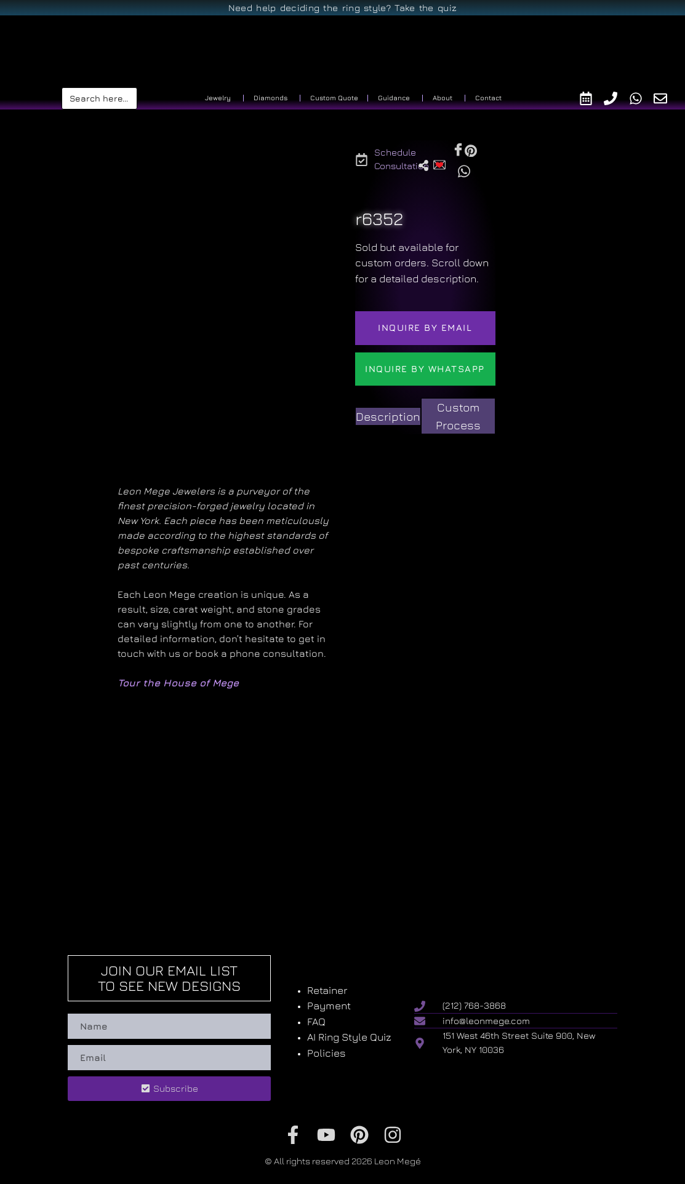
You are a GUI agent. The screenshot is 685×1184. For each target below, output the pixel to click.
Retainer (327, 990)
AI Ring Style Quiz (349, 1037)
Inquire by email (425, 327)
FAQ (316, 1021)
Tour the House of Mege (178, 682)
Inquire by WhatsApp (425, 369)
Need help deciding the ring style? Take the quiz (342, 7)
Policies (326, 1053)
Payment (329, 1005)
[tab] (388, 416)
